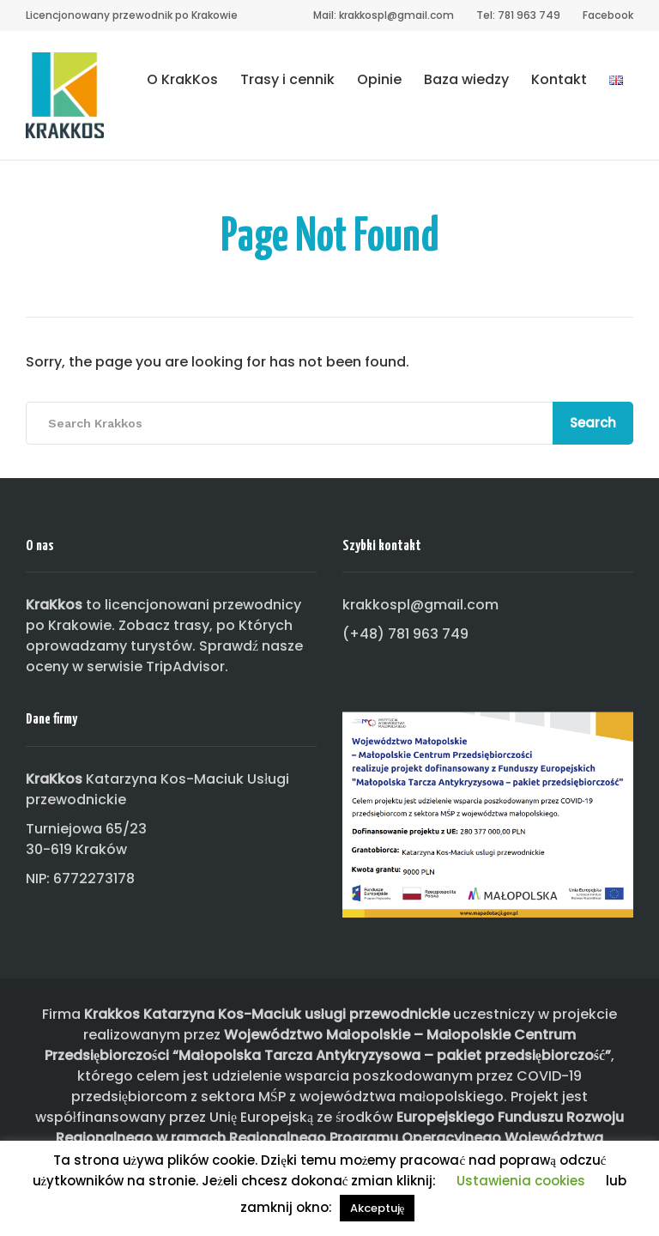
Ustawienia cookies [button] (520, 1181)
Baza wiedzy (466, 79)
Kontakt (559, 79)
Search (593, 423)
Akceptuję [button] (377, 1208)
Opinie (379, 79)
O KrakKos (182, 79)
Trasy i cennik (287, 79)
